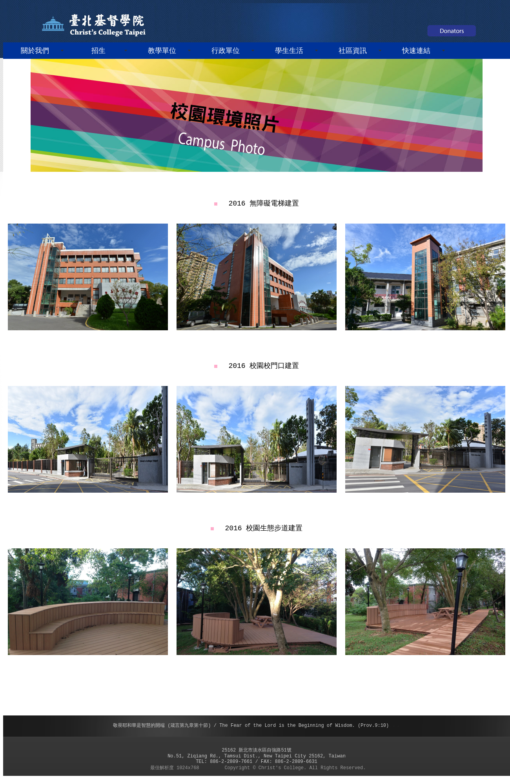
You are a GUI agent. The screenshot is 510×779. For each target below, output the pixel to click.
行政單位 (225, 51)
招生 (98, 51)
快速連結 (416, 51)
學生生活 (289, 51)
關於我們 (35, 51)
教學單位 (162, 51)
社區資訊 (353, 51)
